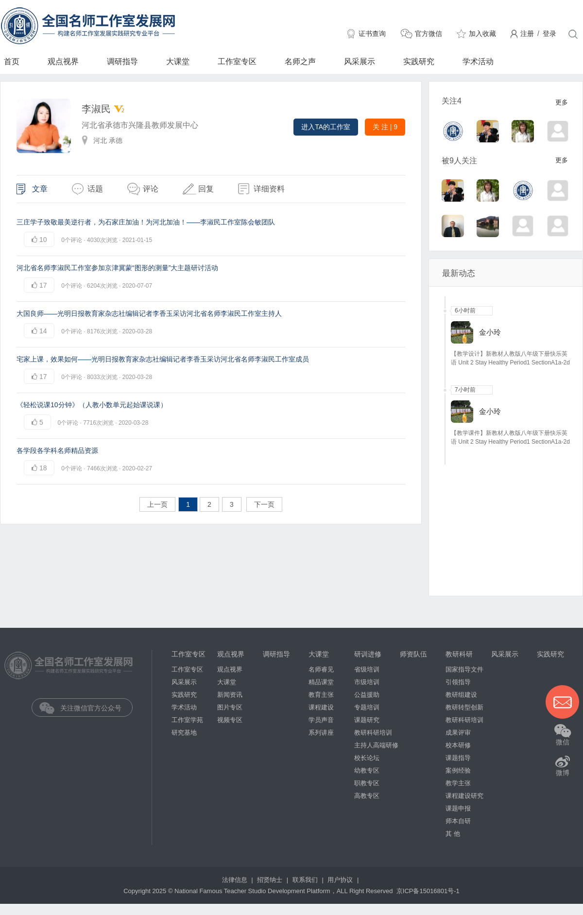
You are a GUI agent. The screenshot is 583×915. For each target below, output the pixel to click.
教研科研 (459, 654)
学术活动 (478, 61)
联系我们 (306, 879)
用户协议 (341, 879)
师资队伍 (413, 654)
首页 (11, 61)
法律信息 (235, 879)
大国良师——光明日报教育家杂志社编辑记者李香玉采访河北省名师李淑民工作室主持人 (149, 313)
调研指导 (122, 61)
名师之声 (300, 61)
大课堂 (177, 61)
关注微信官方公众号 (88, 708)
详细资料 (269, 189)
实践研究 (418, 61)
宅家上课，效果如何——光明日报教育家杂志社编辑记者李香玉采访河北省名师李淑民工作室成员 (163, 359)
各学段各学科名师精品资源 (57, 450)
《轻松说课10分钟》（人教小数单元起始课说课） (92, 405)
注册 (527, 33)
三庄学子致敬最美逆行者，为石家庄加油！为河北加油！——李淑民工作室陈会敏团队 (146, 222)
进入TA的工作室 (325, 127)
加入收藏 (482, 33)
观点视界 (63, 61)
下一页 (264, 504)
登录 (549, 33)
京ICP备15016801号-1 (428, 891)
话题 (95, 189)
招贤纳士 (270, 879)
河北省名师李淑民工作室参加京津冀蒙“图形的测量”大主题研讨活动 (117, 268)
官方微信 (428, 33)
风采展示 (359, 61)
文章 (40, 189)
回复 (206, 189)
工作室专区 (237, 61)
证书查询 (372, 33)
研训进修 (367, 654)
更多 (561, 102)
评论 (150, 189)
